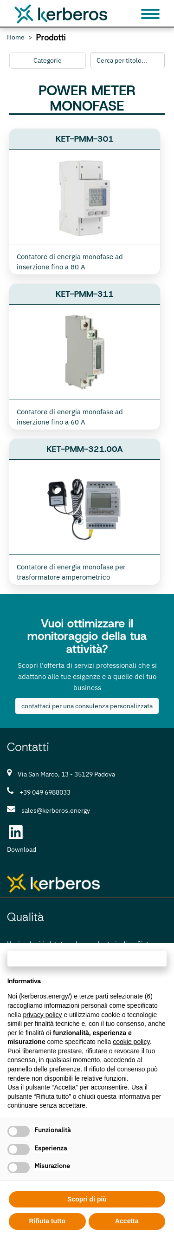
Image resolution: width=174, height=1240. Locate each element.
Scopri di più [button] (87, 1199)
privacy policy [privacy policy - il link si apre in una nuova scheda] (42, 1014)
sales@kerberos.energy (55, 810)
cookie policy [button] (131, 1041)
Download (21, 849)
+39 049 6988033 (45, 792)
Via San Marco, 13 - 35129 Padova (66, 774)
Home (16, 37)
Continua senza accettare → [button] (87, 958)
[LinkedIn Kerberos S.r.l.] (16, 832)
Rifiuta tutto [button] (47, 1221)
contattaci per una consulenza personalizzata (87, 706)
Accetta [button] (127, 1221)
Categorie (47, 60)
